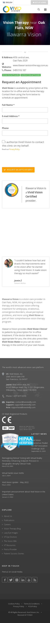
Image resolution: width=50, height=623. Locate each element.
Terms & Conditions (32, 604)
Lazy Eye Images (11, 532)
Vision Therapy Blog (12, 528)
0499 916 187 (19, 70)
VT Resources (9, 545)
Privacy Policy (14, 149)
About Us (8, 516)
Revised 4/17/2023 (25, 615)
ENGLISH (7, 2)
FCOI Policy (32, 606)
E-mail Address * (10, 116)
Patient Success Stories (14, 553)
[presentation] (22, 159)
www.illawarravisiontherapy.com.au (30, 65)
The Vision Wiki (10, 541)
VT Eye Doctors (10, 537)
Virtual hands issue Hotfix (13, 473)
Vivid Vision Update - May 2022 (15, 482)
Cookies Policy (14, 604)
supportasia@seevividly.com (23, 407)
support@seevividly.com (25, 404)
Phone (5, 128)
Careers (7, 524)
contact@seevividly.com (25, 402)
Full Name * (8, 104)
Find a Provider (10, 549)
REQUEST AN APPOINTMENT (18, 169)
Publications (9, 520)
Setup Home (39, 2)
